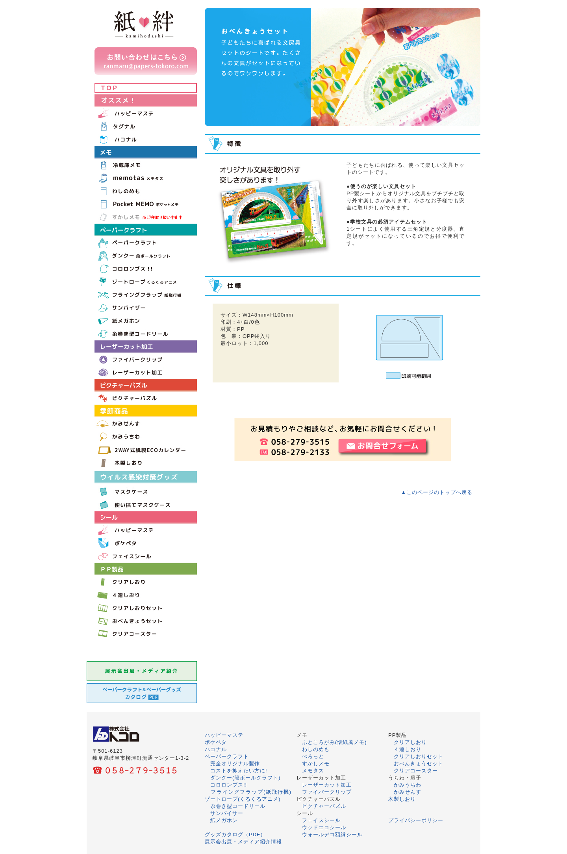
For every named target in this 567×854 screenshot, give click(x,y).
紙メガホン (224, 820)
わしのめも (316, 749)
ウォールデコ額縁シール (332, 834)
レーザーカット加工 (327, 785)
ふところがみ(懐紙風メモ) (334, 742)
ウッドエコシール (324, 827)
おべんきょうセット (418, 763)
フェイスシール (321, 820)
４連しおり (407, 749)
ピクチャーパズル (324, 806)
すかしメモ (316, 763)
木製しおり (402, 799)
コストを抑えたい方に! (238, 771)
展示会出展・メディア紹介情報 (243, 842)
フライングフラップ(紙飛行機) (251, 792)
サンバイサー (226, 813)
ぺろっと (313, 756)
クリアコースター (416, 771)
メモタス (313, 771)
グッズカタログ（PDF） (235, 834)
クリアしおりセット (418, 756)
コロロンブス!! (228, 785)
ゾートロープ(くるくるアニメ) (243, 799)
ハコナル (216, 749)
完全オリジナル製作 (235, 763)
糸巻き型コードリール (237, 806)
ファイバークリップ (327, 792)
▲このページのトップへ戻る (436, 492)
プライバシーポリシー (415, 820)
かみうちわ (407, 785)
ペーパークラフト (227, 756)
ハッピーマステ (224, 735)
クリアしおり (410, 742)
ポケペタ (216, 742)
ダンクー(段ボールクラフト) (245, 778)
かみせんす (407, 792)
